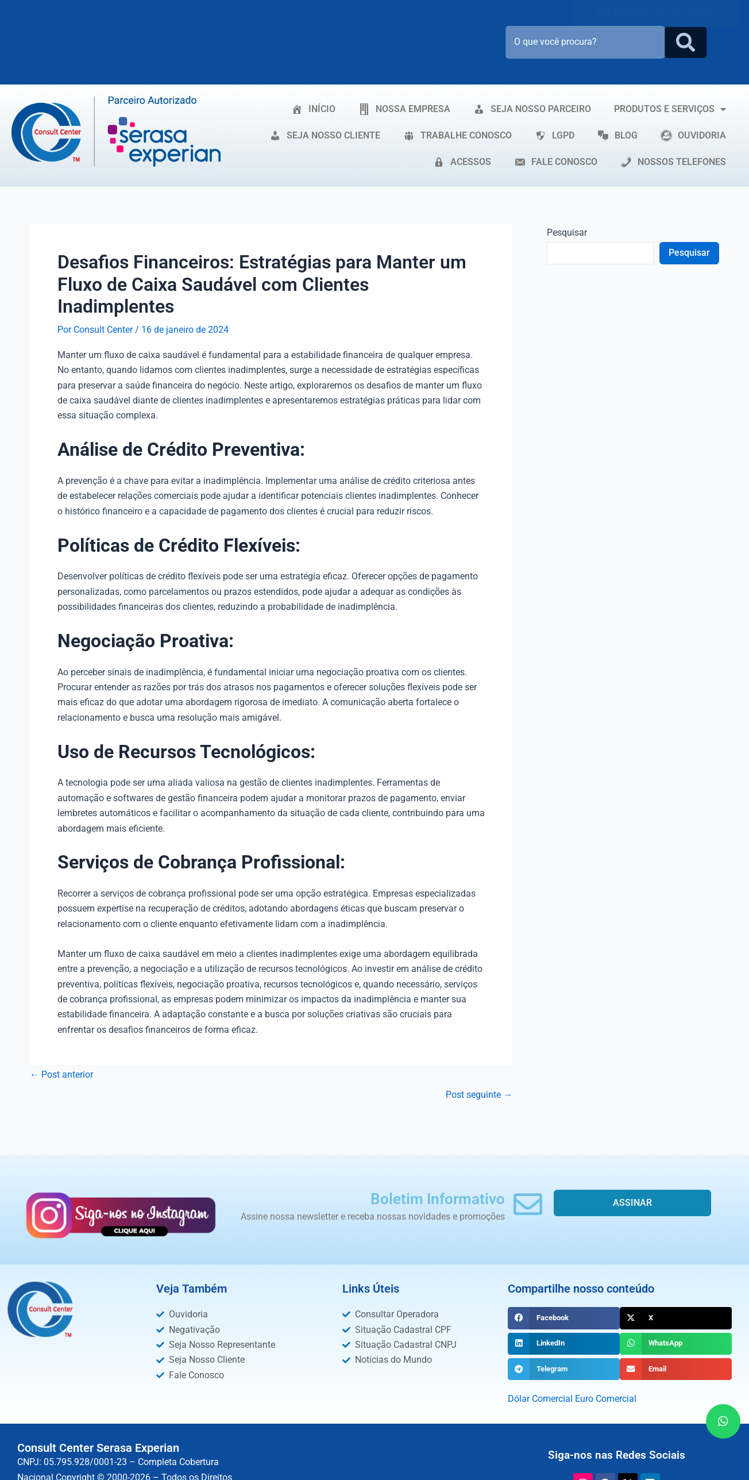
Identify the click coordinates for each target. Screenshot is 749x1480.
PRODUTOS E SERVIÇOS (670, 109)
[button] (564, 1318)
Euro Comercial (605, 1398)
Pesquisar (567, 232)
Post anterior (61, 1074)
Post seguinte (479, 1094)
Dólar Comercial (540, 1398)
